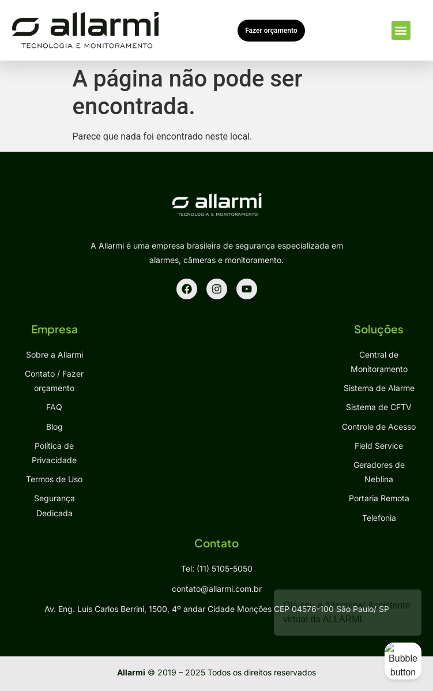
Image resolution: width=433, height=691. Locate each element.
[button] (401, 30)
